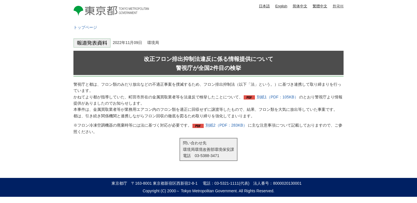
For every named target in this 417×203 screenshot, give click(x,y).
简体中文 (300, 6)
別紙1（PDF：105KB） (277, 97)
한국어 (338, 6)
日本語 (264, 6)
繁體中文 (320, 6)
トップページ (85, 27)
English (281, 6)
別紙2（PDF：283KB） (226, 125)
